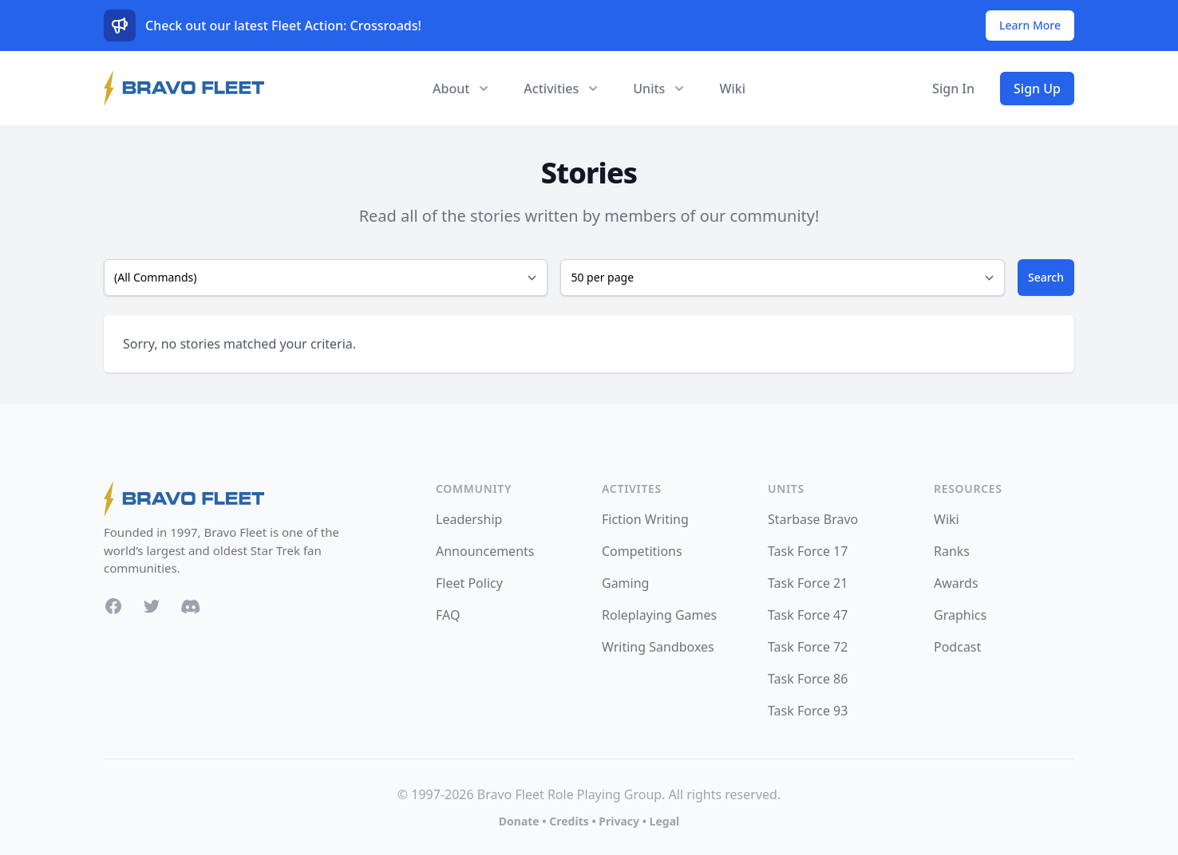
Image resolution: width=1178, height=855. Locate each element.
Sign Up (1037, 88)
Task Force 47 (808, 615)
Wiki (732, 88)
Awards (956, 583)
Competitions (642, 551)
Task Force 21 (808, 583)
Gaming (625, 583)
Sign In (953, 88)
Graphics (960, 615)
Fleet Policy (469, 583)
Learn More (1030, 25)
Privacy (619, 821)
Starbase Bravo (813, 519)
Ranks (952, 551)
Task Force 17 (808, 551)
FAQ (448, 615)
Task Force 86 (808, 679)
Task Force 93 (808, 710)
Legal (665, 821)
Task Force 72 (808, 647)
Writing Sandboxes (658, 647)
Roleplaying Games (659, 615)
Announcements (485, 551)
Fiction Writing (645, 519)
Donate (519, 821)
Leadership (469, 519)
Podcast (957, 647)
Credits (568, 821)
